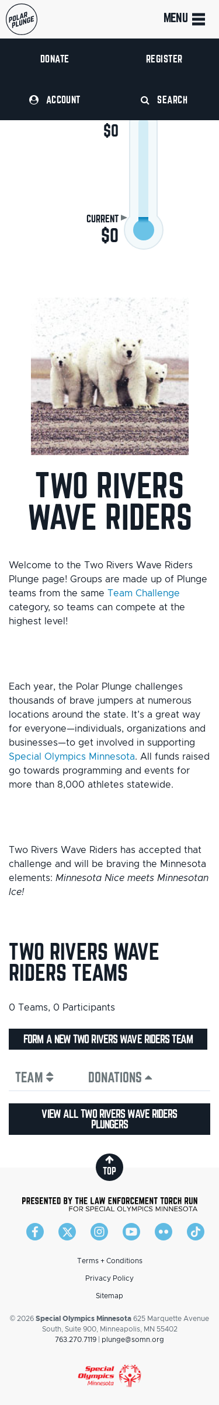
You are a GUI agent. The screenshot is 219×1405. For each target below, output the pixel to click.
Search (164, 99)
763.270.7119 (75, 1339)
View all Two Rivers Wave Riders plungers (109, 1119)
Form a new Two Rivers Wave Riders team (108, 1039)
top (109, 1165)
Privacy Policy (109, 1278)
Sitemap (109, 1295)
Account (55, 99)
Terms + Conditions (109, 1260)
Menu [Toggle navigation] (185, 19)
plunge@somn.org (133, 1339)
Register (164, 58)
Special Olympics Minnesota (72, 756)
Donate (54, 58)
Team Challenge (143, 593)
